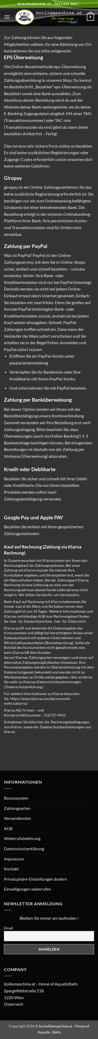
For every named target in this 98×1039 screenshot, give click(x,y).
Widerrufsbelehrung (22, 838)
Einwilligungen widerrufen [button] (27, 888)
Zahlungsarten (17, 808)
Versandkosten (17, 818)
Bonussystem (16, 797)
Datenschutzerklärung (24, 687)
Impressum (14, 858)
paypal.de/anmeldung (28, 362)
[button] (7, 16)
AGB (8, 828)
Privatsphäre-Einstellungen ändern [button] (35, 878)
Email (8, 928)
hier (13, 621)
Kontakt (11, 868)
